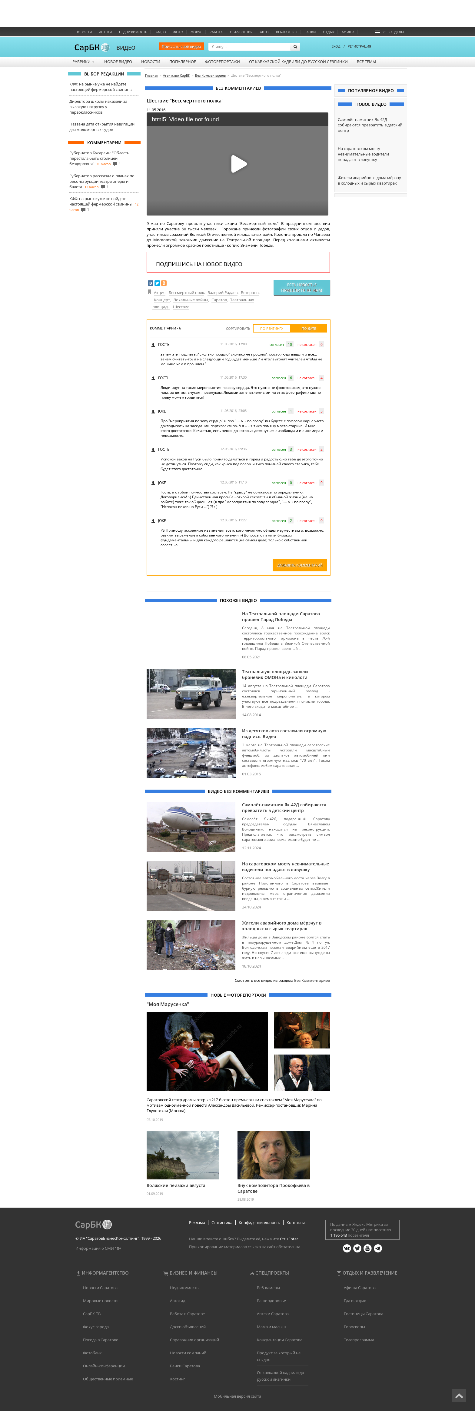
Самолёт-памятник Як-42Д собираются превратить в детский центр (284, 807)
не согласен (307, 345)
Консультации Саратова (279, 1339)
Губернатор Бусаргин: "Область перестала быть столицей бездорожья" (99, 158)
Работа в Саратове (187, 1313)
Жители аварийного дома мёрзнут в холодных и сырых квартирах (281, 925)
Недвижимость (133, 32)
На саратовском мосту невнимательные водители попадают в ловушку (285, 866)
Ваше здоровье (271, 1300)
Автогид (177, 1300)
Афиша (348, 32)
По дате (309, 328)
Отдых (328, 32)
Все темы (366, 61)
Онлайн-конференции (104, 1366)
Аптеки (105, 32)
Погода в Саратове (100, 1339)
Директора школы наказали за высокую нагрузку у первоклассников (98, 107)
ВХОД (335, 46)
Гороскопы (354, 1326)
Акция (159, 292)
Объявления (241, 32)
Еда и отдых (355, 1300)
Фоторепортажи (222, 61)
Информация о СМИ (94, 1248)
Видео (160, 32)
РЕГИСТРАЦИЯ (359, 46)
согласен (277, 345)
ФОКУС (196, 32)
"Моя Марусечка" (168, 1004)
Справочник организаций (194, 1339)
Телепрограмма (359, 1339)
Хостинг (177, 1379)
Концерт (162, 300)
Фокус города (96, 1326)
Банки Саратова (185, 1366)
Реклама (197, 1222)
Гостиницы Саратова (363, 1313)
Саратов (219, 300)
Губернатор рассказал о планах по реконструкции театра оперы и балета (102, 181)
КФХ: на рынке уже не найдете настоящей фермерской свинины (100, 86)
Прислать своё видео (181, 46)
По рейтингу (271, 328)
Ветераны (250, 292)
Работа (216, 32)
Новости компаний (188, 1353)
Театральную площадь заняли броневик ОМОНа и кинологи (275, 674)
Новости (83, 32)
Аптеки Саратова (273, 1313)
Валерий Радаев (223, 292)
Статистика (221, 1222)
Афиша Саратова (360, 1287)
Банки (310, 32)
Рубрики (83, 61)
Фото (178, 32)
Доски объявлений (188, 1326)
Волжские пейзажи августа (176, 1185)
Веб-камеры (286, 32)
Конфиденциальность (259, 1222)
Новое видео (118, 61)
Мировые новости (100, 1300)
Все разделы (389, 32)
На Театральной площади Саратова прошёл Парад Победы (281, 616)
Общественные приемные (108, 1379)
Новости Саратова (100, 1287)
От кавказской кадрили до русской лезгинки (298, 61)
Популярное (182, 61)
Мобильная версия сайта (237, 1396)
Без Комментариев (312, 980)
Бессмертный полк (186, 292)
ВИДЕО (125, 47)
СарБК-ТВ (92, 1313)
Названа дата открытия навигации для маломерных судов (102, 126)
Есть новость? (301, 287)
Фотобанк (92, 1353)
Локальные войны (190, 300)
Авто (264, 32)
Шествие (181, 306)
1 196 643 (338, 1235)
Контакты (296, 1222)
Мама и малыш (271, 1326)
